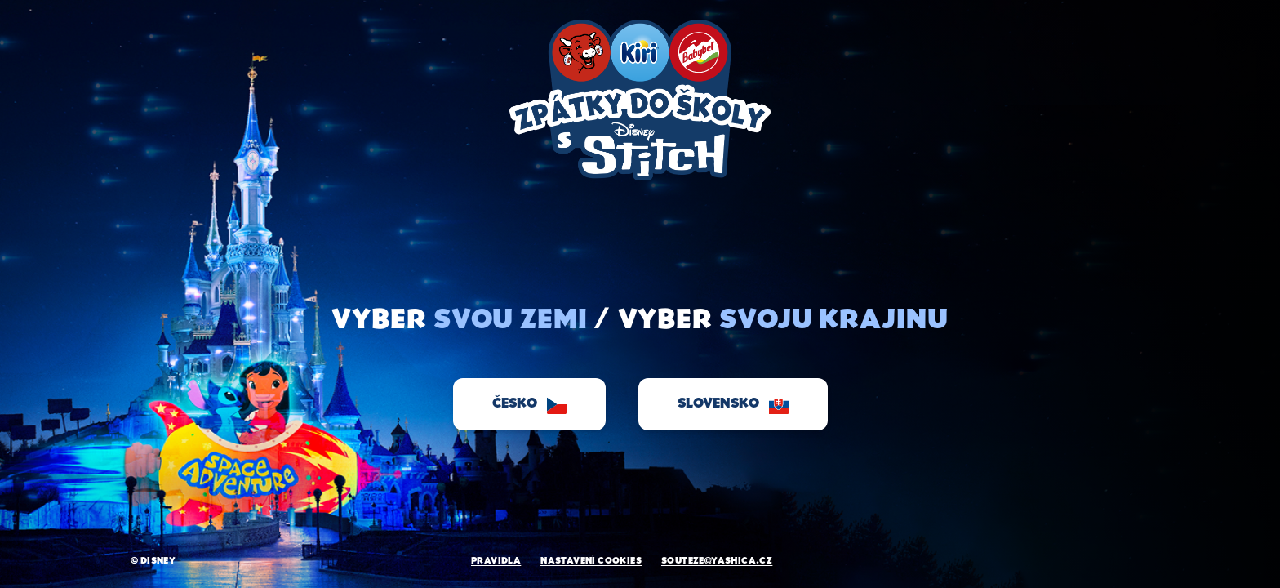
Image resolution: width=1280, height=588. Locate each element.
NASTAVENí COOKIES (591, 561)
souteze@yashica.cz (716, 561)
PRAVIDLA (496, 561)
